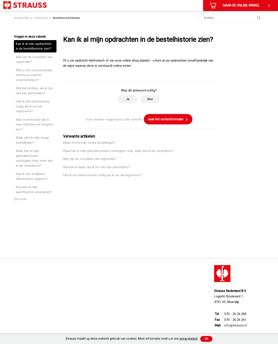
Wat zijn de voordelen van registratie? (34, 59)
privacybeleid (188, 338)
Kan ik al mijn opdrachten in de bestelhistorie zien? (33, 46)
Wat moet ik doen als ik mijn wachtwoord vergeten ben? (35, 124)
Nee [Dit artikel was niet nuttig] (150, 99)
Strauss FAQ (22, 18)
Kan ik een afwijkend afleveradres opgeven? (32, 176)
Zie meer (20, 199)
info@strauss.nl (235, 325)
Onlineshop (41, 18)
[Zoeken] (231, 17)
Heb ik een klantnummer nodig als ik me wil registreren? (33, 106)
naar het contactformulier (168, 119)
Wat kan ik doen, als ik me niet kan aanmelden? (34, 90)
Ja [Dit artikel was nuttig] (127, 99)
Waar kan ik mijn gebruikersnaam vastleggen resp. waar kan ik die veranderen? (34, 158)
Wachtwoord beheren (66, 18)
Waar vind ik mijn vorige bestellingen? (32, 140)
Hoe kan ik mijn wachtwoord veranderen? (34, 189)
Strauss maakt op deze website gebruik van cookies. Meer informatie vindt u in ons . (132, 338)
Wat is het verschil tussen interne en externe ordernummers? (34, 75)
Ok (206, 338)
